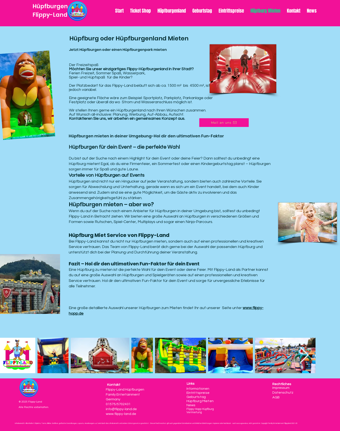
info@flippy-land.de (121, 409)
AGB (276, 397)
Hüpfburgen (50, 6)
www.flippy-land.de (121, 414)
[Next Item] (304, 355)
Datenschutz (282, 392)
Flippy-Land (50, 15)
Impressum (280, 387)
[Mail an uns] (224, 122)
